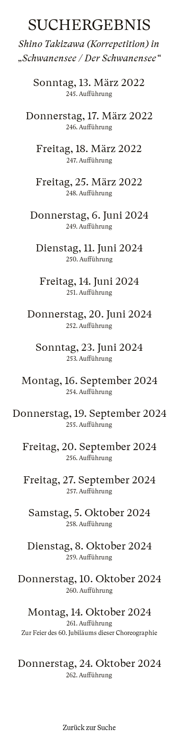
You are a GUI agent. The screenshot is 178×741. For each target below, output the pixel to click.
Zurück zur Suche (89, 727)
